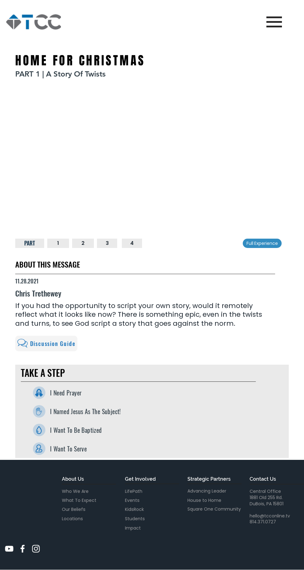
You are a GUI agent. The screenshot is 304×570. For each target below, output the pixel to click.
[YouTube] (9, 549)
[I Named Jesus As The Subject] (39, 411)
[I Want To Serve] (39, 448)
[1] (58, 243)
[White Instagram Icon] (36, 549)
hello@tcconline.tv (270, 516)
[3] (107, 243)
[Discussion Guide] (46, 343)
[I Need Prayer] (39, 392)
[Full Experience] (262, 243)
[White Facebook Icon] (22, 549)
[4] (132, 243)
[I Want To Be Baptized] (39, 430)
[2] (83, 243)
